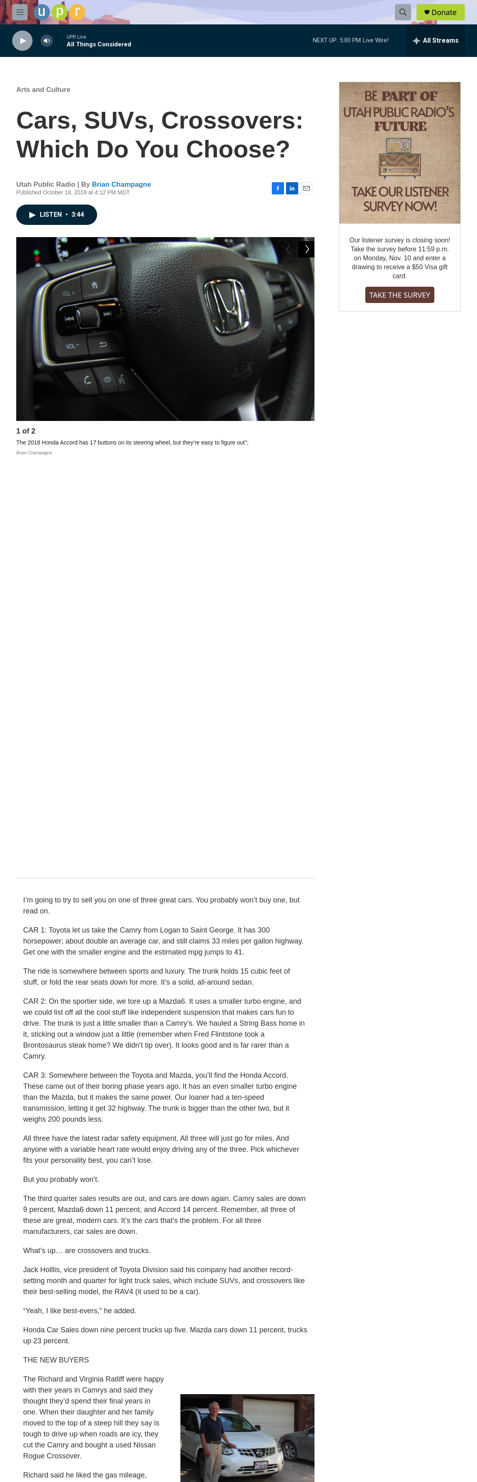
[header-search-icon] (403, 12)
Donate (444, 12)
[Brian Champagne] (34, 1291)
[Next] (306, 433)
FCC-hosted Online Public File (204, 1396)
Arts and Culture (43, 90)
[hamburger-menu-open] (20, 12)
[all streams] (436, 40)
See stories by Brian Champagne (116, 1325)
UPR (195, 1211)
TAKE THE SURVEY (399, 295)
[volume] (47, 41)
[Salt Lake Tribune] (432, 1465)
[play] (22, 41)
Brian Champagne (121, 184)
